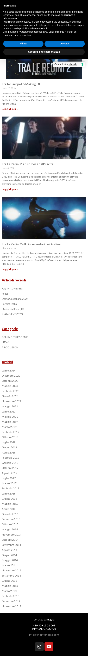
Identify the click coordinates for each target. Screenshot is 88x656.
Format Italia (9, 303)
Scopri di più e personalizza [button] (44, 51)
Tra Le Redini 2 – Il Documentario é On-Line (31, 244)
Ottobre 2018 (10, 437)
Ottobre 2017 (10, 467)
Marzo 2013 (9, 590)
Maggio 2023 (10, 385)
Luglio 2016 (9, 493)
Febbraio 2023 (10, 391)
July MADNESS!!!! (12, 288)
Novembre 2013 (11, 570)
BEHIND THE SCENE (15, 337)
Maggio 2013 (10, 585)
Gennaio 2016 (10, 514)
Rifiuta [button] (23, 43)
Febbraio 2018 (10, 457)
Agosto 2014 (9, 549)
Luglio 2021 (9, 411)
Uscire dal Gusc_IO (13, 308)
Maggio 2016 (10, 503)
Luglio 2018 (9, 442)
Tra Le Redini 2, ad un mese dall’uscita (27, 164)
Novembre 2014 (11, 534)
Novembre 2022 (11, 401)
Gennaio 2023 (10, 396)
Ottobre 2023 (10, 380)
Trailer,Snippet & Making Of (21, 84)
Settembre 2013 (11, 575)
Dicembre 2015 (11, 519)
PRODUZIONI (10, 347)
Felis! (5, 293)
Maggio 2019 (10, 421)
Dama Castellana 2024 (15, 298)
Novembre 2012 (11, 606)
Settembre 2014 (11, 544)
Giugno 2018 (9, 447)
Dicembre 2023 (11, 375)
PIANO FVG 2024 (12, 314)
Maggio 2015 (10, 529)
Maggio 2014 (10, 560)
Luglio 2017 (9, 478)
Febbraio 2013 (10, 596)
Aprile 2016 (9, 508)
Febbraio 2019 (10, 432)
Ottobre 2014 (10, 539)
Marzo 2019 (9, 426)
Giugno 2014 (9, 555)
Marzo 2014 (9, 565)
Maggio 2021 (10, 416)
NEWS (6, 342)
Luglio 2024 (9, 370)
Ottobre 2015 (10, 524)
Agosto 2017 (9, 473)
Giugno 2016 (9, 498)
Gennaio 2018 (10, 462)
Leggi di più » (10, 108)
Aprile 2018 (9, 452)
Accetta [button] (64, 43)
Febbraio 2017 (10, 488)
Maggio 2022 (10, 406)
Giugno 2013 (9, 580)
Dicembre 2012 (11, 601)
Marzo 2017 (9, 483)
